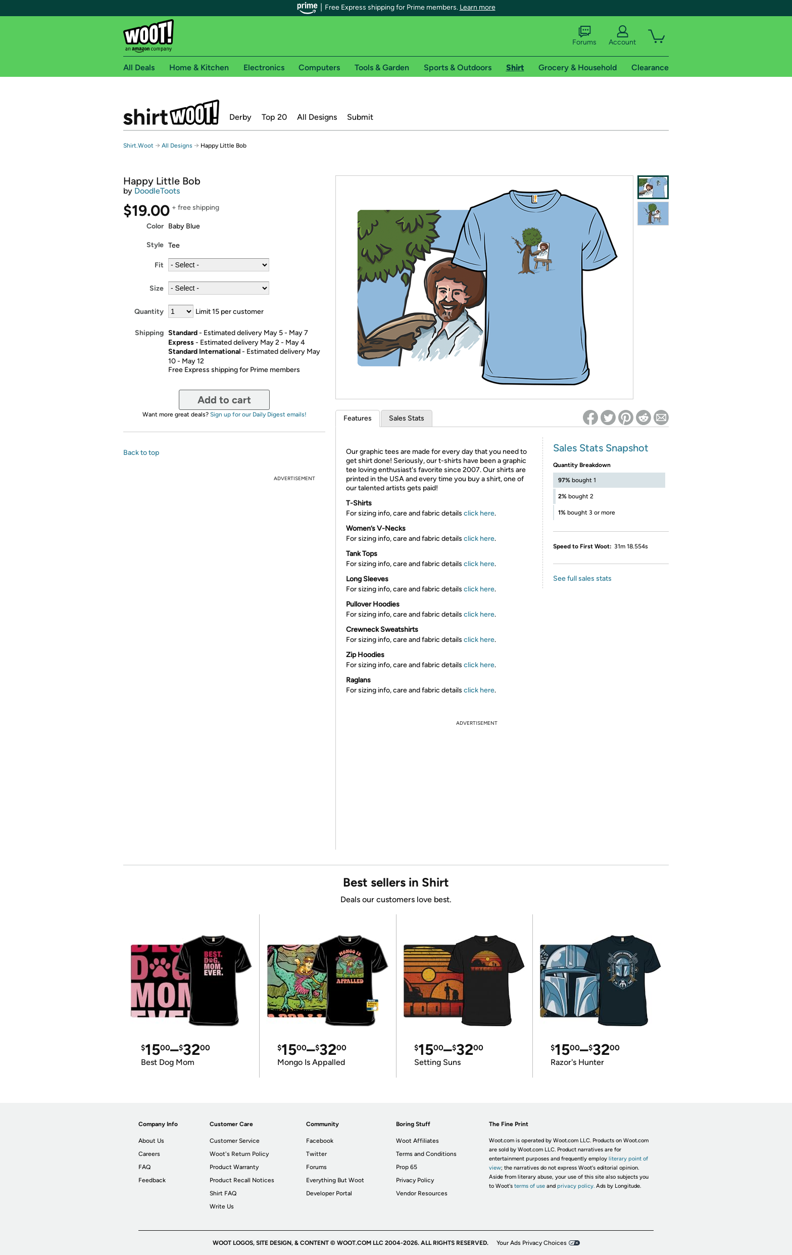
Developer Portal (329, 1193)
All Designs (317, 117)
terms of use (529, 1186)
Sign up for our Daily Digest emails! (258, 414)
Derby (240, 117)
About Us (151, 1140)
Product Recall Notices (242, 1180)
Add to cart (224, 400)
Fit (159, 265)
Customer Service (235, 1140)
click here (479, 513)
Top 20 (274, 117)
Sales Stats (406, 418)
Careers (149, 1153)
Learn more (478, 7)
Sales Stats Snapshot (601, 448)
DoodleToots (157, 191)
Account (622, 36)
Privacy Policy (415, 1180)
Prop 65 (406, 1167)
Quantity (149, 311)
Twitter (316, 1153)
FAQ (144, 1167)
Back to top (141, 452)
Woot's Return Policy (239, 1153)
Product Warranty (234, 1167)
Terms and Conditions (426, 1153)
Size (157, 288)
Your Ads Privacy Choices (532, 1242)
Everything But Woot (335, 1180)
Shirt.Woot (171, 112)
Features (357, 418)
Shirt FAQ (223, 1193)
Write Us (222, 1206)
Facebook (319, 1140)
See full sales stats (582, 578)
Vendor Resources (422, 1193)
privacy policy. (576, 1186)
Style (155, 245)
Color (155, 226)
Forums (584, 36)
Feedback (152, 1180)
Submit (360, 117)
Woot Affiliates (417, 1140)
